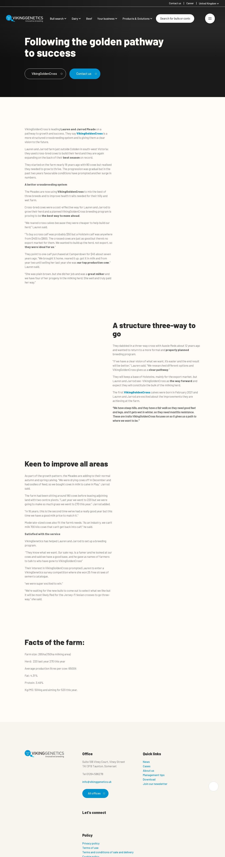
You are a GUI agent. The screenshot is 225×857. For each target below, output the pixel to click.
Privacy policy (90, 843)
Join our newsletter (155, 783)
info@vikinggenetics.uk (97, 781)
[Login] (199, 18)
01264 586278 (95, 774)
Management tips (153, 775)
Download (149, 779)
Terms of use (90, 847)
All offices (96, 793)
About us (148, 770)
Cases (146, 766)
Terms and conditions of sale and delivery (108, 852)
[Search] (175, 18)
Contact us (87, 73)
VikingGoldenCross (47, 73)
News (146, 761)
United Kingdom (207, 3)
